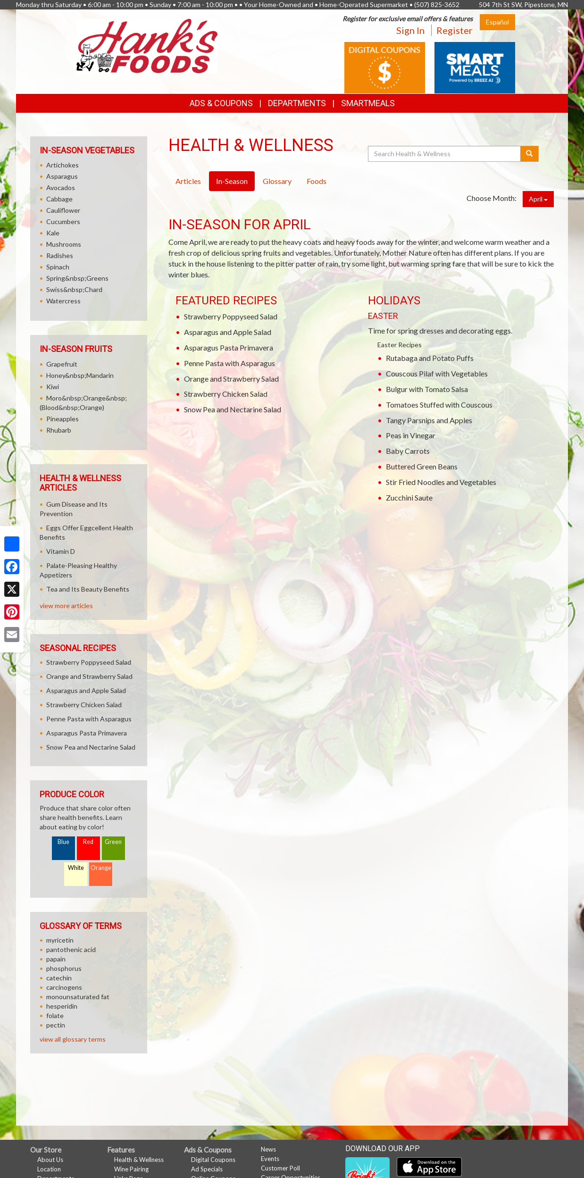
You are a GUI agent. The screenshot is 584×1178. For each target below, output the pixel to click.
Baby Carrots (408, 450)
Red (88, 841)
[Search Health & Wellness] (445, 154)
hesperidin (61, 1006)
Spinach (57, 267)
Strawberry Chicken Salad (225, 393)
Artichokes (62, 165)
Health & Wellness (139, 1159)
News (268, 1149)
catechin (59, 978)
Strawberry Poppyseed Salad (230, 316)
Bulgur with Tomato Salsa (427, 388)
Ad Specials (207, 1169)
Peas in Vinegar (410, 435)
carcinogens (64, 987)
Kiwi (52, 387)
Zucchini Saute (409, 497)
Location (49, 1169)
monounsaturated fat (77, 997)
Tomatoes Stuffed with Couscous (439, 404)
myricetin (60, 940)
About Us (50, 1159)
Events (270, 1158)
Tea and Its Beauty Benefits (87, 589)
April (538, 199)
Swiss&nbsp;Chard (74, 289)
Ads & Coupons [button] (221, 103)
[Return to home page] (146, 45)
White (76, 867)
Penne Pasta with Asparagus (229, 363)
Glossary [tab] (277, 180)
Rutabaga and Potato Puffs (430, 357)
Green (113, 841)
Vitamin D (60, 551)
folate (55, 1015)
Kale (52, 233)
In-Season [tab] (232, 180)
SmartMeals (368, 103)
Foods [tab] (316, 180)
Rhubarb (58, 430)
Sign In (410, 30)
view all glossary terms (73, 1039)
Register (454, 30)
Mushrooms (63, 244)
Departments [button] (297, 103)
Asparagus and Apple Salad (227, 331)
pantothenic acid (71, 949)
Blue (63, 841)
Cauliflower (63, 210)
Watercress (63, 301)
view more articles (66, 606)
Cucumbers (63, 221)
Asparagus (62, 176)
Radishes (59, 255)
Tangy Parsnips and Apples (429, 420)
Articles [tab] (188, 180)
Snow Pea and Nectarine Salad (232, 409)
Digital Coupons (213, 1159)
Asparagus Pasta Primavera (228, 347)
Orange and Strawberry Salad (231, 378)
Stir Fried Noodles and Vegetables (441, 481)
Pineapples (62, 419)
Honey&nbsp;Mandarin (80, 375)
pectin (55, 1025)
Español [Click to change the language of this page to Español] (497, 22)
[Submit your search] (529, 154)
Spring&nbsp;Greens (77, 278)
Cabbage (59, 199)
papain (56, 959)
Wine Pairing (131, 1169)
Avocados (60, 188)
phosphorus (64, 968)
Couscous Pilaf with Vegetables (437, 373)
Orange (101, 867)
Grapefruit (61, 364)
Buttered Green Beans (422, 466)
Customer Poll (280, 1168)
